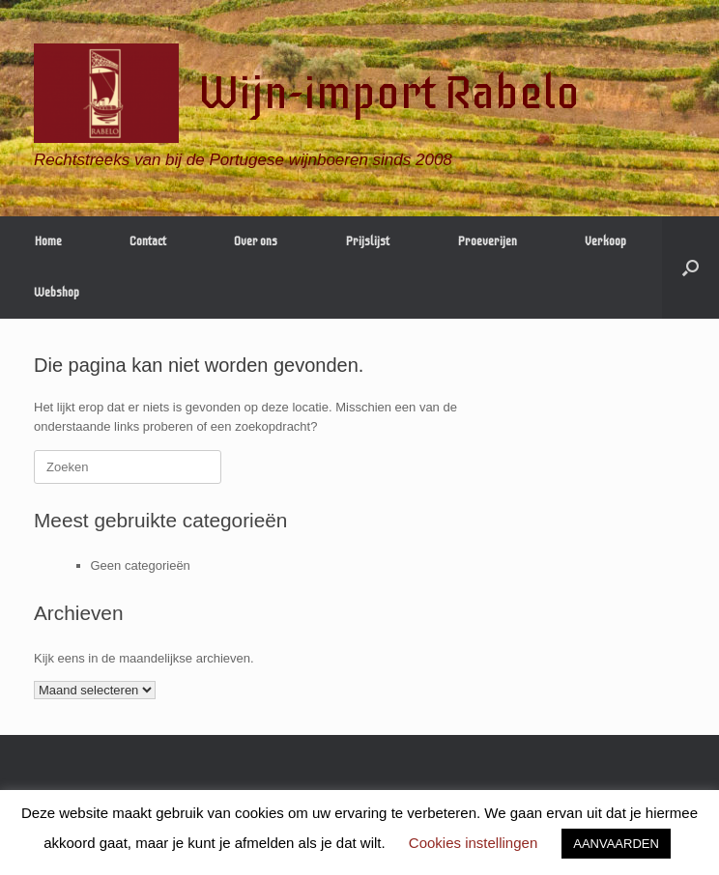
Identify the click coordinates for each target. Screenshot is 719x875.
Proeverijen (487, 241)
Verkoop (605, 241)
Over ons (255, 241)
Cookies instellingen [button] (473, 842)
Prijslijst (367, 241)
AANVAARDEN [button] (616, 843)
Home (48, 241)
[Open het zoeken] (690, 267)
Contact (147, 241)
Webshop (56, 292)
